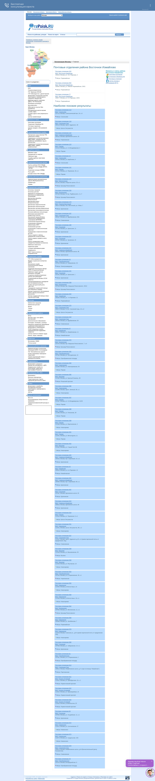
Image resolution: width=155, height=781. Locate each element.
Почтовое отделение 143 (63, 179)
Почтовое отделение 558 (63, 594)
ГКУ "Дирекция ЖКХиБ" (35, 92)
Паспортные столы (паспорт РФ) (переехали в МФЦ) (37, 135)
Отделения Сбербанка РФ (117, 76)
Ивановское (62, 526)
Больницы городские (34, 190)
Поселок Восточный (65, 204)
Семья (30, 383)
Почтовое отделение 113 (63, 110)
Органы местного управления (37, 176)
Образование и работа (35, 313)
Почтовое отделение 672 (63, 723)
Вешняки (61, 376)
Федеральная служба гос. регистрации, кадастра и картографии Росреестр (35, 368)
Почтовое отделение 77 (63, 94)
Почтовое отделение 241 (63, 271)
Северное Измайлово (65, 135)
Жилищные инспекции (34, 103)
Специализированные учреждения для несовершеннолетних (38, 282)
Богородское (63, 192)
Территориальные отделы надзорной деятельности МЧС (37, 379)
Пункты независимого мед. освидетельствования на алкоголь (38, 242)
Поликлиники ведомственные (36, 221)
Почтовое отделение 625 (63, 700)
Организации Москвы (62, 62)
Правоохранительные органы (37, 162)
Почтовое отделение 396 (63, 386)
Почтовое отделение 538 (63, 548)
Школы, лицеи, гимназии (35, 335)
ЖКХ (29, 85)
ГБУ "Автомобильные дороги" (36, 351)
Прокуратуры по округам (35, 154)
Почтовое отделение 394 (63, 363)
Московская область (38, 12)
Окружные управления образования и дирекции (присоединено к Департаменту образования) (38, 326)
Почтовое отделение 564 (63, 606)
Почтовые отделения (115, 79)
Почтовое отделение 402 (63, 443)
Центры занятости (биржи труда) (37, 333)
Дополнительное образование (37, 320)
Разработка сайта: (32, 778)
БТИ (29, 88)
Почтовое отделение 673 (63, 734)
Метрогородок (63, 181)
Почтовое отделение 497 (63, 489)
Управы (30, 184)
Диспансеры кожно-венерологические (33, 202)
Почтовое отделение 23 (63, 259)
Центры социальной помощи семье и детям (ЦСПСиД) (38, 296)
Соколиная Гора (64, 123)
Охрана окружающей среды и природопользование (36, 357)
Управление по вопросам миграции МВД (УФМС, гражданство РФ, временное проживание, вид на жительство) (38, 140)
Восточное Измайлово (65, 73)
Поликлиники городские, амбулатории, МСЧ (35, 224)
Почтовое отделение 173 (63, 202)
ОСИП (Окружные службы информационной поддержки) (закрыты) (36, 330)
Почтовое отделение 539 (63, 560)
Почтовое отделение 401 (63, 432)
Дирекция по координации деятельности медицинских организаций (36, 195)
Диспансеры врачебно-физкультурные (35, 198)
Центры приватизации (34, 116)
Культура (31, 300)
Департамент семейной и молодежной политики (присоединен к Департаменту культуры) (37, 388)
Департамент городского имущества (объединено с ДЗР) (37, 364)
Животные (31, 338)
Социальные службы (35, 256)
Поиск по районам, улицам (37, 34)
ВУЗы (29, 315)
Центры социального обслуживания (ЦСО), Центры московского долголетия (38, 292)
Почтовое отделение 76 (63, 759)
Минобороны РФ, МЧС (35, 373)
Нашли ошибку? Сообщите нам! (118, 15)
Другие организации (34, 395)
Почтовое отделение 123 (63, 144)
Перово (61, 146)
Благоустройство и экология (37, 346)
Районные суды (32, 156)
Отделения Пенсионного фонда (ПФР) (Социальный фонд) (37, 269)
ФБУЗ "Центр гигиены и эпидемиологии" (35, 252)
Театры (30, 308)
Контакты (96, 777)
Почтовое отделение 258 (63, 282)
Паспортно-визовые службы (37, 132)
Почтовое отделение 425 (63, 455)
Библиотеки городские (34, 302)
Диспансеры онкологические (36, 206)
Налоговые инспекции (115, 74)
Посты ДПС (31, 172)
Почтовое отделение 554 (63, 83)
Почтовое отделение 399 (63, 420)
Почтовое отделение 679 (63, 746)
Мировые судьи (32, 152)
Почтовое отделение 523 (63, 501)
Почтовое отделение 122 (63, 133)
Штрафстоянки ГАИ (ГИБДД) (36, 173)
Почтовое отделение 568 (63, 617)
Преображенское (64, 261)
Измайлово (62, 296)
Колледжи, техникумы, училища (37, 322)
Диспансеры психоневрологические (38, 210)
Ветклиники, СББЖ (33, 341)
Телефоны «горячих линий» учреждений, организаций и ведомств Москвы (37, 41)
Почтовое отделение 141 (63, 167)
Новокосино (62, 725)
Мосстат (30, 397)
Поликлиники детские (34, 226)
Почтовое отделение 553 (63, 571)
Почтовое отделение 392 (63, 351)
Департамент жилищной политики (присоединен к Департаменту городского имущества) (38, 97)
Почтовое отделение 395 (63, 374)
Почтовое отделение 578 (63, 629)
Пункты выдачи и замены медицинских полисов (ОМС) (36, 235)
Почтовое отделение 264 (63, 294)
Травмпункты (32, 250)
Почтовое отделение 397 (63, 397)
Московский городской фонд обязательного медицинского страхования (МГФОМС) (36, 218)
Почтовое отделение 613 (63, 665)
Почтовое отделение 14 (63, 156)
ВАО (56, 73)
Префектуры (32, 182)
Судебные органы (34, 150)
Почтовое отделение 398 (63, 409)
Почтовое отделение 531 (63, 524)
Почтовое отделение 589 (63, 642)
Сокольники (62, 112)
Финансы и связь (33, 120)
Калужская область (51, 12)
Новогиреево (63, 365)
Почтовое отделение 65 (63, 711)
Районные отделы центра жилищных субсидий (35, 272)
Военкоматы (31, 375)
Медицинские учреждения (36, 187)
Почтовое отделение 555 (63, 583)
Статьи (62, 34)
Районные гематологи (34, 244)
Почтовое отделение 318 (63, 317)
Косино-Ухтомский (64, 679)
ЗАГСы (30, 392)
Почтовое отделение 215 (63, 248)
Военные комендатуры (34, 377)
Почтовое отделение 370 (63, 340)
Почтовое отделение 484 (63, 478)
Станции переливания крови (36, 248)
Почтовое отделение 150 (63, 190)
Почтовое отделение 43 (63, 466)
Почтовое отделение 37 (63, 328)
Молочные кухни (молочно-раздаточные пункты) (36, 214)
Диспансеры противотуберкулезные (38, 208)
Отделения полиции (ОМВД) (36, 170)
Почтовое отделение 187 (63, 213)
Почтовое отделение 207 (63, 236)
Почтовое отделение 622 (63, 688)
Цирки (30, 310)
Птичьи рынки (32, 343)
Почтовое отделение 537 (63, 535)
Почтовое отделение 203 (63, 71)
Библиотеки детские (34, 304)
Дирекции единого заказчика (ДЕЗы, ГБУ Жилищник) (36, 100)
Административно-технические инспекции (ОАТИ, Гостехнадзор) (37, 349)
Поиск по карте (53, 34)
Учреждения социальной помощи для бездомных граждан (38, 288)
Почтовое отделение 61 (63, 654)
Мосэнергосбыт (32, 105)
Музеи (30, 306)
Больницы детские (33, 191)
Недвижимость (33, 361)
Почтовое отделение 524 (63, 512)
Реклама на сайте (106, 777)
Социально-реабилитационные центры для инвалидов (37, 275)
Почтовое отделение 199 (63, 225)
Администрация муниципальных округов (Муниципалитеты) (37, 180)
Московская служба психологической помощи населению (35, 265)
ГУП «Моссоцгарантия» (35, 259)
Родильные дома (33, 246)
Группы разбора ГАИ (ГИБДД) (36, 165)
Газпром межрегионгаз (34, 90)
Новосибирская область (64, 12)
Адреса (73, 777)
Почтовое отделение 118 (63, 121)
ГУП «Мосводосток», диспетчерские (38, 93)
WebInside (41, 778)
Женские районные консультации (38, 212)
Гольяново (62, 227)
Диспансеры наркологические (36, 204)
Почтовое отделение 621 (63, 677)
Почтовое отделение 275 (63, 305)
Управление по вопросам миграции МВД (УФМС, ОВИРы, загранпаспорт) (38, 145)
